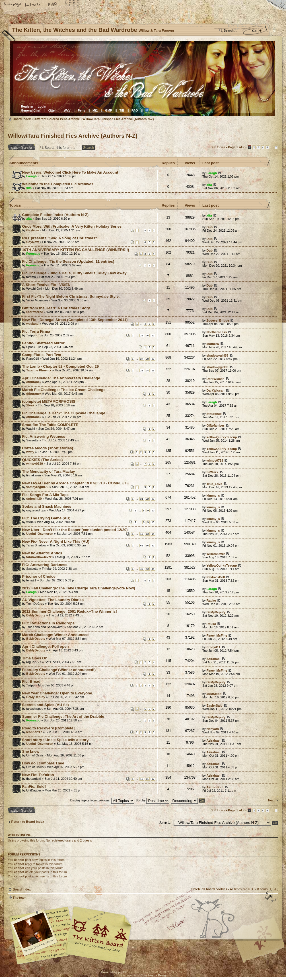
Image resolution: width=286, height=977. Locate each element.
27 (153, 335)
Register (27, 106)
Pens (81, 110)
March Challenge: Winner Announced (55, 635)
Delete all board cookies (209, 889)
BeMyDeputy (35, 615)
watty (30, 452)
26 (147, 335)
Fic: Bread (31, 681)
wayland (32, 323)
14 (153, 533)
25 (141, 335)
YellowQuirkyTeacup (222, 437)
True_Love (214, 484)
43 (147, 568)
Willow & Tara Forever (99, 933)
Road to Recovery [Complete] (48, 728)
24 (147, 370)
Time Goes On (35, 658)
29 (153, 358)
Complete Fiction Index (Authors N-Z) (55, 215)
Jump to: (165, 822)
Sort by (152, 800)
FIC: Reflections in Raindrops (48, 623)
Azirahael (214, 659)
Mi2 (95, 110)
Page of (236, 147)
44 (153, 568)
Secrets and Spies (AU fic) (45, 705)
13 (147, 533)
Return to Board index (27, 821)
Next (271, 800)
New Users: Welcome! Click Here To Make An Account (70, 172)
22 (147, 498)
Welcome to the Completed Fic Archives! (58, 184)
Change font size (33, 4)
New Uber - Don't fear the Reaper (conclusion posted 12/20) (75, 530)
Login (42, 106)
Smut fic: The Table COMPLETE (50, 425)
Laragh (31, 176)
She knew (31, 751)
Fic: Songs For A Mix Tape (45, 495)
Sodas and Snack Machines (46, 506)
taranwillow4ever (39, 557)
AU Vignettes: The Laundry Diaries (53, 600)
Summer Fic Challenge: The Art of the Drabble (63, 716)
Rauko (211, 600)
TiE (121, 110)
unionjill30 (34, 498)
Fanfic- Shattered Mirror (43, 343)
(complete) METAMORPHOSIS (48, 401)
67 (153, 545)
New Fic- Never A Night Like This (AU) (55, 541)
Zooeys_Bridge (218, 320)
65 (141, 545)
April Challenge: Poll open (45, 646)
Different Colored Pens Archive (57, 119)
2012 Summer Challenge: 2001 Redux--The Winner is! (69, 611)
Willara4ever (216, 554)
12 (141, 533)
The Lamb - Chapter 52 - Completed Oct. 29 (60, 366)
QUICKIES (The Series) (42, 460)
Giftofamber (215, 425)
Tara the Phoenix (38, 370)
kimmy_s (213, 495)
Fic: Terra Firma (36, 331)
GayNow (32, 230)
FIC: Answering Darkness (44, 565)
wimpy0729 (34, 463)
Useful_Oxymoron (39, 533)
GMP (108, 110)
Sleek (30, 405)
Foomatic (33, 253)
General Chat (30, 110)
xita (29, 188)
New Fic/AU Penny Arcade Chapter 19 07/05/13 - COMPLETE (75, 483)
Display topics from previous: (102, 800)
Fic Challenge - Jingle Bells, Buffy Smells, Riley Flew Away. (74, 273)
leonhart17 (34, 732)
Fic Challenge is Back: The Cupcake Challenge (63, 413)
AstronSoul (215, 787)
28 (147, 358)
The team (19, 897)
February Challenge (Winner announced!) (59, 670)
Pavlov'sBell (216, 577)
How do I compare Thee (43, 763)
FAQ (53, 4)
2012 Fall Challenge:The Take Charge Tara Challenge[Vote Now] (78, 588)
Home (13, 4)
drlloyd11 (214, 647)
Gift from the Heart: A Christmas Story (56, 308)
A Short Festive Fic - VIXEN (46, 285)
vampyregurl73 (37, 487)
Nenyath (213, 729)
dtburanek (33, 382)
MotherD (213, 343)
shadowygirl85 (217, 355)
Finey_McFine (217, 635)
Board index (142, 78)
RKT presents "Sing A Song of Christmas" (59, 238)
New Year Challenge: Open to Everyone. (57, 693)
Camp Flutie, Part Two (41, 355)
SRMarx (212, 472)
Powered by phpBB (114, 972)
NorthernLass (217, 332)
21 (141, 498)
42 (141, 568)
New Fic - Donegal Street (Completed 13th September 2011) (75, 320)
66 (147, 545)
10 (153, 510)
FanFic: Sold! (34, 786)
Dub (210, 227)
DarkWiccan (216, 378)
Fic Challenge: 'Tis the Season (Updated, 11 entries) (68, 261)
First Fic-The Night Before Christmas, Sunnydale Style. (71, 296)
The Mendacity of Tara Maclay (48, 471)
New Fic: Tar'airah (38, 775)
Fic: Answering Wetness (43, 436)
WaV (67, 110)
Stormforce (34, 312)
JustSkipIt (214, 694)
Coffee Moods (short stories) (47, 448)
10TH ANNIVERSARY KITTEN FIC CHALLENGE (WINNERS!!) (75, 250)
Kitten (52, 110)
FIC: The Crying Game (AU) (46, 518)
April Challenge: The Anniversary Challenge (61, 378)
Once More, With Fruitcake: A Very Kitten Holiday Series (72, 226)
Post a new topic (22, 147)
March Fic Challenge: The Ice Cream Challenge (64, 390)
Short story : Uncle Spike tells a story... (57, 740)
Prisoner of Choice (38, 576)
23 (141, 370)
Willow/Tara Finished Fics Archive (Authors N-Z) (118, 119)
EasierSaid (215, 705)
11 (147, 779)
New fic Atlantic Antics (42, 553)
